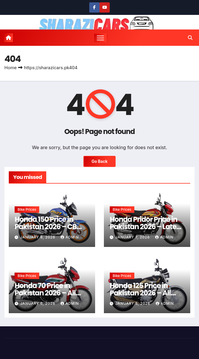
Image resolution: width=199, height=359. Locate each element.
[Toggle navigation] (100, 38)
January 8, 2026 (38, 237)
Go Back (100, 161)
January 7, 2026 (133, 237)
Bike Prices (27, 209)
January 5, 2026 (133, 303)
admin (70, 237)
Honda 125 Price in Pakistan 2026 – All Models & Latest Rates (145, 293)
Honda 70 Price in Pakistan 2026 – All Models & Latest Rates (50, 293)
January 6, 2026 (38, 303)
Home (10, 67)
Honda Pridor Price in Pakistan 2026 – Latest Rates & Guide (146, 227)
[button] (190, 38)
